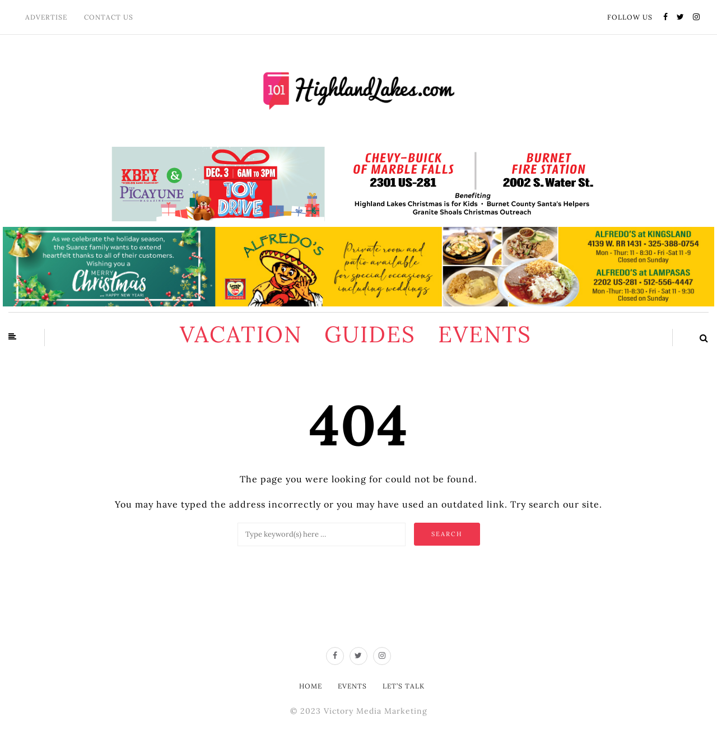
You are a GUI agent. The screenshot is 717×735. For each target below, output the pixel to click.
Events (485, 334)
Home (310, 686)
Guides (370, 334)
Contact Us (108, 17)
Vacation (241, 334)
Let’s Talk (404, 686)
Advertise (46, 17)
